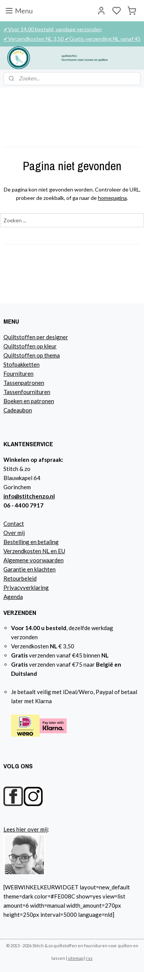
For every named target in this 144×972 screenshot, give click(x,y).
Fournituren (18, 373)
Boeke (11, 400)
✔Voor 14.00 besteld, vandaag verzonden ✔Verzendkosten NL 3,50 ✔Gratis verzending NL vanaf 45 (72, 34)
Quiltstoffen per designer (35, 337)
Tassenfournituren (26, 391)
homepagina (112, 198)
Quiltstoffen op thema (31, 355)
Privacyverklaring (26, 587)
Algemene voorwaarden (33, 560)
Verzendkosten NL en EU (34, 550)
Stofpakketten (21, 364)
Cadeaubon (17, 410)
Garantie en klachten (29, 569)
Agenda (13, 596)
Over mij (14, 532)
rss (89, 958)
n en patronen (36, 400)
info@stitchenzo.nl (29, 496)
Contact (13, 523)
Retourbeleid (20, 578)
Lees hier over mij (25, 829)
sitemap (75, 958)
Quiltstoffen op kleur (30, 346)
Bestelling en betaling (31, 541)
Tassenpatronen (23, 382)
